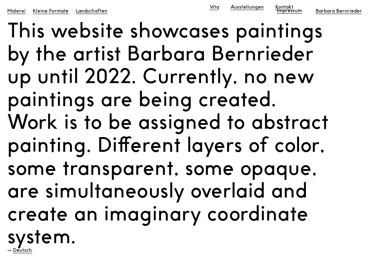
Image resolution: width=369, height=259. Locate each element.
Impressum (289, 10)
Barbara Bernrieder (339, 11)
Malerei (16, 11)
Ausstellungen (247, 7)
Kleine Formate (50, 11)
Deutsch (22, 250)
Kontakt (284, 7)
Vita (214, 7)
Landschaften (91, 11)
